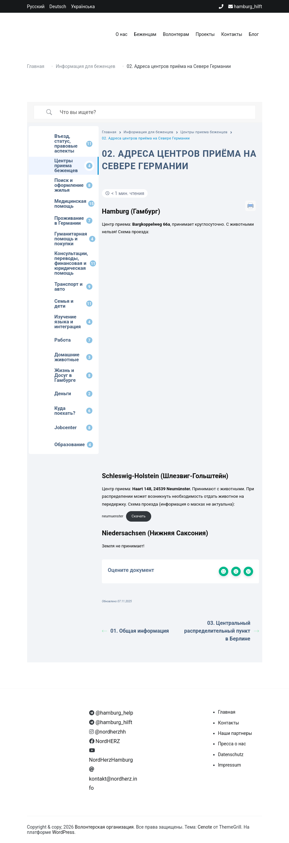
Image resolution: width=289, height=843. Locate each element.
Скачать (139, 516)
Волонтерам (176, 34)
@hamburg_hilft (113, 722)
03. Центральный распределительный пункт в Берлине (221, 631)
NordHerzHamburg (111, 760)
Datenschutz (231, 754)
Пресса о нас (232, 743)
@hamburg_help (113, 713)
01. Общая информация (135, 631)
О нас (121, 34)
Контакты (231, 34)
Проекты (205, 34)
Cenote (205, 827)
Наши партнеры (235, 733)
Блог (254, 34)
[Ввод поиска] (152, 112)
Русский (36, 6)
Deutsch (57, 6)
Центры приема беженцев (204, 132)
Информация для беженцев (148, 132)
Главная (109, 132)
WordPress (63, 832)
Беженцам (145, 34)
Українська (83, 6)
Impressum (229, 765)
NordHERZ (107, 741)
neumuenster (112, 516)
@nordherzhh (110, 732)
